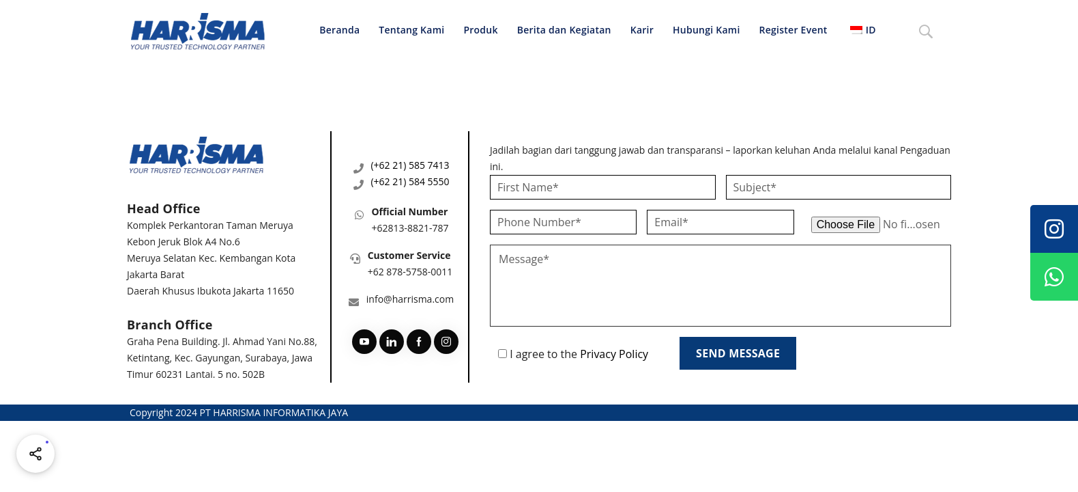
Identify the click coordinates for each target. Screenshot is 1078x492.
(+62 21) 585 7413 (409, 165)
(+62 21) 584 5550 (409, 181)
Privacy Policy (614, 353)
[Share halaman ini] (35, 454)
